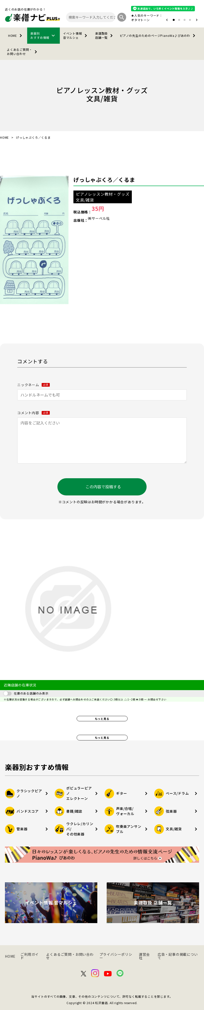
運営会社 (144, 956)
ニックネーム (33, 384)
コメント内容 (33, 412)
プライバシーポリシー (116, 956)
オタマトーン (140, 20)
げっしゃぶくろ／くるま (104, 179)
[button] (167, 20)
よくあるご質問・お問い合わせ (23, 51)
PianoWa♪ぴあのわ (158, 35)
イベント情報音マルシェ (76, 35)
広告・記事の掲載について (178, 956)
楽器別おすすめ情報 (43, 35)
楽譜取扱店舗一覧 (105, 35)
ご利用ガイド (29, 956)
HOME (16, 35)
